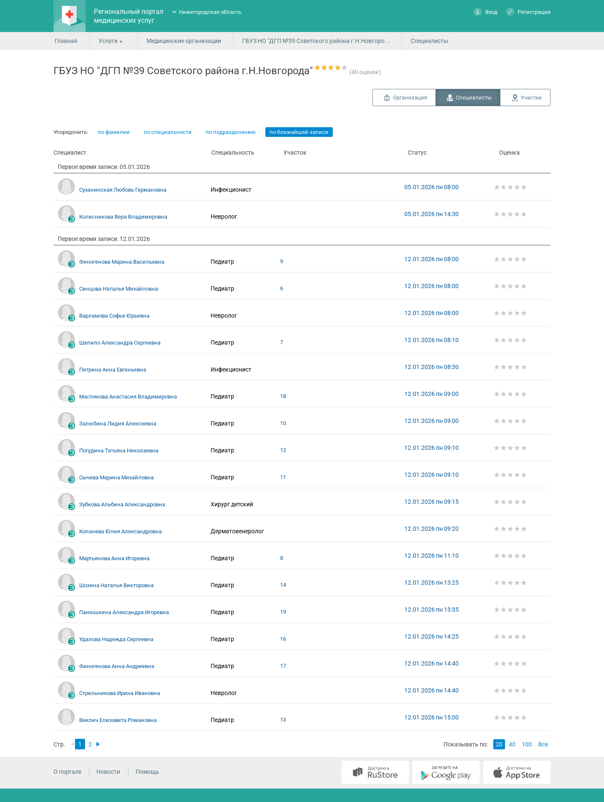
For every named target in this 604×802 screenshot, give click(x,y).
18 (283, 396)
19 (283, 612)
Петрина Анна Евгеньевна (112, 369)
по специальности (168, 132)
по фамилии (114, 132)
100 (527, 744)
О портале (67, 771)
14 (283, 585)
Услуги (108, 40)
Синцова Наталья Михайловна (118, 289)
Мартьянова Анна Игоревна (114, 558)
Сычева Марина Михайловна (116, 477)
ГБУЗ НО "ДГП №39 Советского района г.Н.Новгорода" (317, 40)
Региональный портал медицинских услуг (128, 16)
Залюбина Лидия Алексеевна (117, 423)
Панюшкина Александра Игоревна (124, 612)
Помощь (147, 771)
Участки (531, 97)
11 (283, 477)
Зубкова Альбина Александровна (122, 504)
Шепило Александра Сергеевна (119, 343)
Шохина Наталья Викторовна (116, 585)
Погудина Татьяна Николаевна (118, 450)
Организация (410, 97)
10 (283, 423)
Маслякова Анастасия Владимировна (128, 396)
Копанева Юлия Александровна (120, 531)
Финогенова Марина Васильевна (121, 262)
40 (512, 744)
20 (499, 744)
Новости (108, 771)
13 (283, 719)
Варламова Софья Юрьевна (114, 316)
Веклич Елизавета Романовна (118, 720)
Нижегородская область (210, 12)
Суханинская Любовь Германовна (122, 190)
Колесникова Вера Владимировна (123, 217)
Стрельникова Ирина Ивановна (119, 693)
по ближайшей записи (299, 132)
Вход (485, 11)
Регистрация (528, 11)
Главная (66, 40)
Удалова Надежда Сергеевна (116, 639)
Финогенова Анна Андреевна (116, 666)
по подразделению (231, 132)
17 (283, 666)
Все (543, 744)
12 (283, 450)
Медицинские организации (184, 40)
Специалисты (474, 97)
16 (283, 639)
